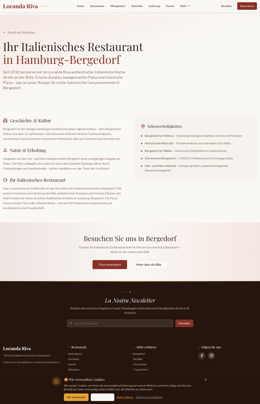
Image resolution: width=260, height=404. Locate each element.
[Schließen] (205, 379)
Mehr (185, 6)
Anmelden (184, 323)
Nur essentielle (102, 397)
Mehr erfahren (125, 397)
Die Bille (138, 359)
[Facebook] (201, 355)
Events (170, 6)
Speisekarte (97, 6)
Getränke (137, 6)
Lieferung (154, 6)
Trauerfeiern (140, 369)
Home (80, 6)
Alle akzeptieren (76, 397)
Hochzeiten (140, 364)
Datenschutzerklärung (149, 397)
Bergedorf (139, 353)
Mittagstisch (117, 6)
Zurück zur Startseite (19, 32)
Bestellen (226, 6)
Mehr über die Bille (148, 264)
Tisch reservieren (110, 264)
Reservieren (247, 6)
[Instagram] (211, 355)
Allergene (74, 369)
